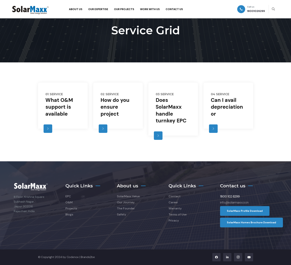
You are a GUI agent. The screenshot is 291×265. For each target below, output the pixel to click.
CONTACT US (174, 9)
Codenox (73, 257)
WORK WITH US (150, 9)
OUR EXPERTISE (98, 9)
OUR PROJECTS (124, 9)
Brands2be (88, 257)
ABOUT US (75, 9)
